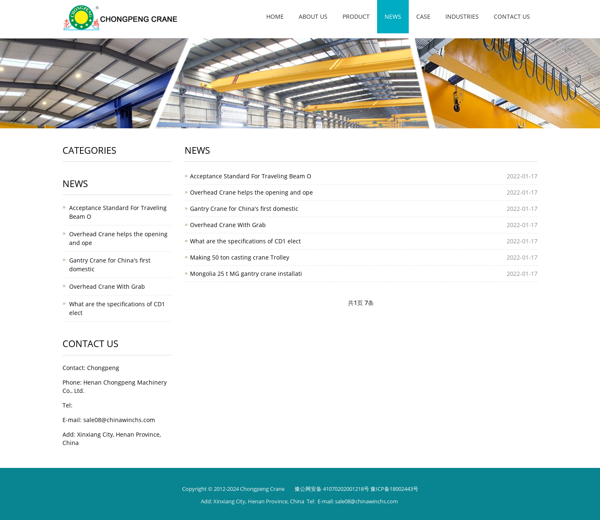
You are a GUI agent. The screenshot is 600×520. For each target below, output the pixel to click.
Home (275, 16)
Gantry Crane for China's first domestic (244, 208)
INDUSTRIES (462, 16)
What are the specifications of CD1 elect (245, 241)
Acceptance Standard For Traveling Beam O (250, 176)
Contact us (512, 16)
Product (356, 16)
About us (313, 16)
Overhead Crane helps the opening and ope (251, 192)
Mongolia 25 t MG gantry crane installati (246, 274)
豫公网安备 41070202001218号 (332, 488)
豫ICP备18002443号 (394, 488)
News (393, 16)
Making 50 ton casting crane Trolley (239, 257)
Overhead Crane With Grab (228, 225)
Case (423, 16)
